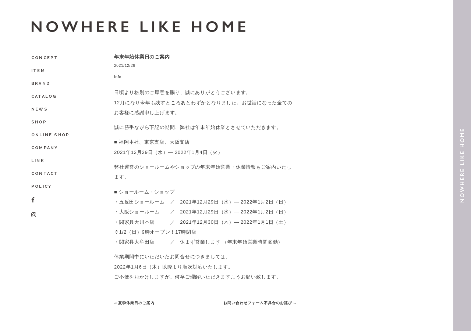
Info (117, 77)
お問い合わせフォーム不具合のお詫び (257, 303)
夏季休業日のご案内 (136, 303)
